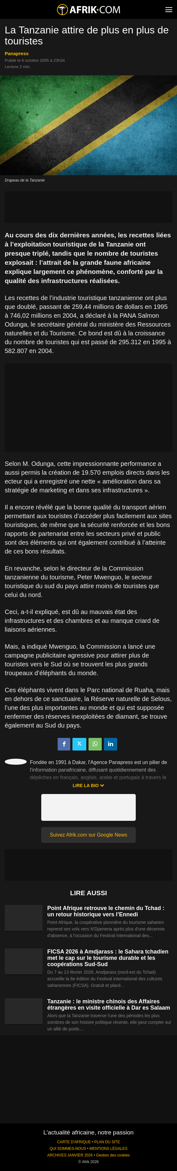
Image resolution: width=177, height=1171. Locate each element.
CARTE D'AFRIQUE (74, 1142)
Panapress (17, 53)
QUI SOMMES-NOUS (68, 1148)
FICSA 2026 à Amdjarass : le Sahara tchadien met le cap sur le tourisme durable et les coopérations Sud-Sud (107, 957)
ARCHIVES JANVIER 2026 (70, 1155)
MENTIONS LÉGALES (108, 1148)
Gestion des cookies (113, 1155)
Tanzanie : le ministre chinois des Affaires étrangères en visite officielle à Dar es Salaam (108, 1004)
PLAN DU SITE (107, 1142)
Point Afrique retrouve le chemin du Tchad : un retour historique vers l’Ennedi (105, 911)
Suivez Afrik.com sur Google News (88, 835)
